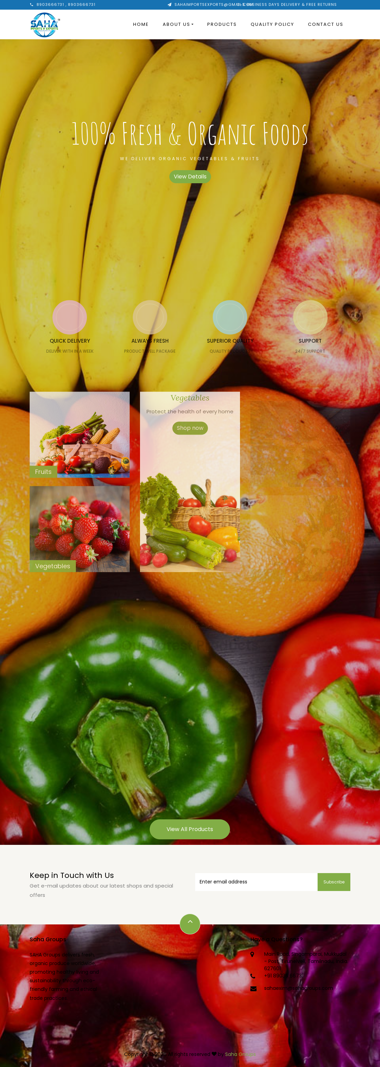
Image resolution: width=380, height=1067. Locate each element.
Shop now (190, 438)
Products (222, 24)
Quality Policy (272, 24)
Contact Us (325, 24)
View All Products (190, 829)
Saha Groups (240, 1054)
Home (141, 24)
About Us (176, 24)
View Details (190, 176)
